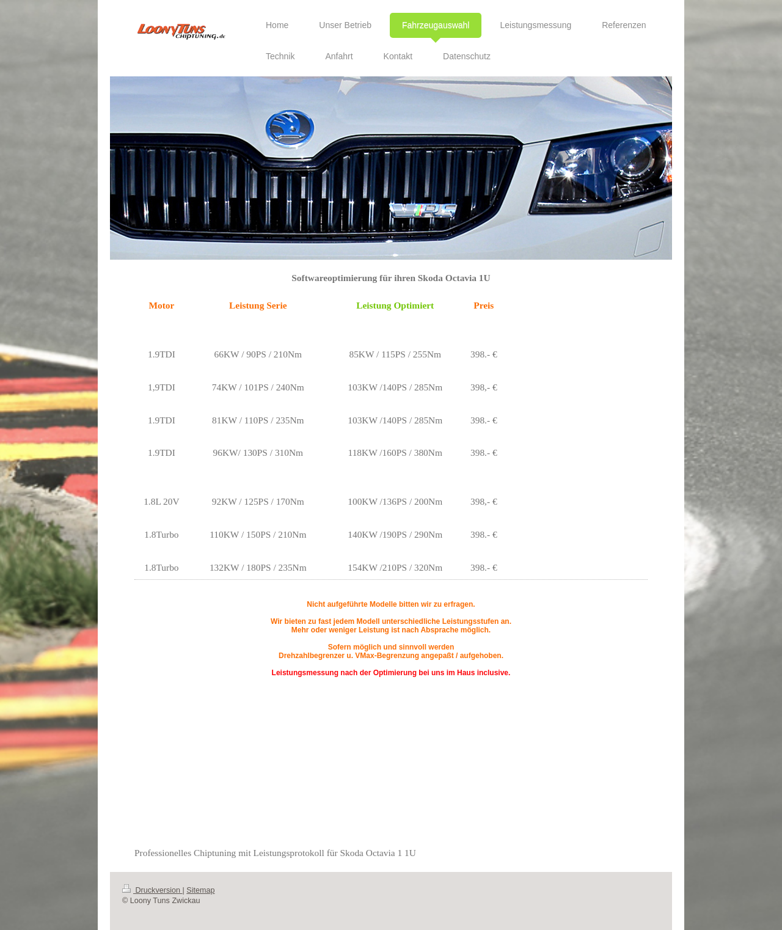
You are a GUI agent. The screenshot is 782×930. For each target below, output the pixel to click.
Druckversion (152, 890)
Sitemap (200, 890)
